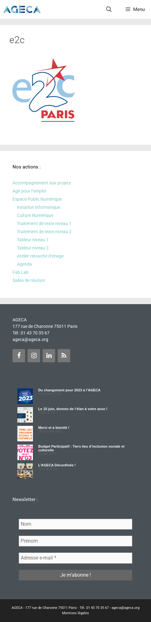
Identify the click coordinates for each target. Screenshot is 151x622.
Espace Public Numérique (37, 199)
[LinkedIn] (49, 355)
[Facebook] (19, 355)
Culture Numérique (35, 215)
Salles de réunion (29, 280)
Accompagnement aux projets (42, 182)
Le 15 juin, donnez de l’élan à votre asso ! (72, 409)
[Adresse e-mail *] (75, 558)
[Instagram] (34, 355)
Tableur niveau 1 (33, 239)
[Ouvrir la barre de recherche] (109, 9)
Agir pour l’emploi (29, 190)
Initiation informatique (38, 207)
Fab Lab (21, 272)
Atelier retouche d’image (40, 255)
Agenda (24, 264)
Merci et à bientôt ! (53, 427)
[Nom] (75, 524)
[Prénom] (75, 541)
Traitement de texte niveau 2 (44, 231)
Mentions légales (75, 613)
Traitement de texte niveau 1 (44, 223)
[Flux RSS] (64, 355)
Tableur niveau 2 (33, 247)
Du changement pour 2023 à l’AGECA (69, 390)
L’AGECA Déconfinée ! (57, 465)
